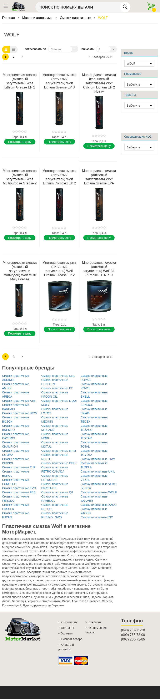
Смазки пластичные (76, 18)
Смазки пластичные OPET (59, 463)
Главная (9, 18)
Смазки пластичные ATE (18, 400)
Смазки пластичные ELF (18, 467)
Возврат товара (71, 639)
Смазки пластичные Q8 (57, 492)
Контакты (67, 627)
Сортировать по (35, 49)
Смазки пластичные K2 (56, 388)
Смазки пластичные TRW (98, 459)
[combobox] (82, 7)
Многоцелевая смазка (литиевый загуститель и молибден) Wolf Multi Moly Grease (20, 271)
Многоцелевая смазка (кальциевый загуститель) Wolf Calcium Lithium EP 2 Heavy (99, 83)
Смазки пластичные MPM (58, 450)
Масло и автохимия (38, 18)
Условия (66, 633)
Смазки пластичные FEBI (19, 492)
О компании (69, 622)
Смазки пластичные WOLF (99, 492)
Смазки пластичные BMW (19, 413)
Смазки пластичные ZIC (97, 517)
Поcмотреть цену (19, 141)
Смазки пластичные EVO (19, 488)
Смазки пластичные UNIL (98, 471)
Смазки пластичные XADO (99, 504)
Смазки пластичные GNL (58, 375)
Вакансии (95, 622)
